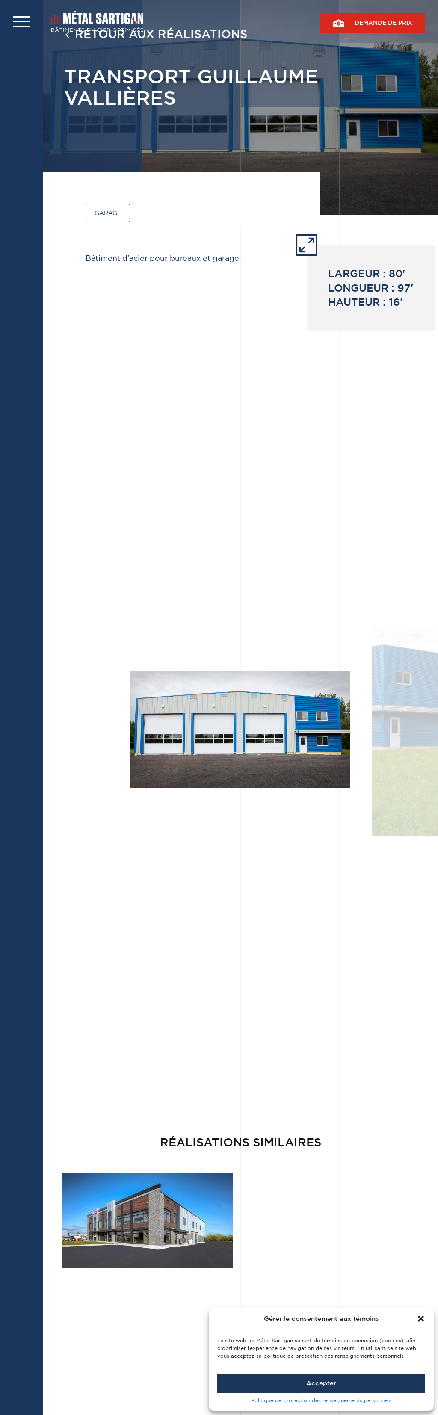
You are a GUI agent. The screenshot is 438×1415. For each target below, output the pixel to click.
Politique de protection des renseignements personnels (321, 1400)
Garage (108, 213)
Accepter (321, 1383)
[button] (421, 1319)
